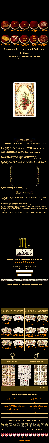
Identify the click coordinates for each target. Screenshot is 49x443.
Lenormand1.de (38, 409)
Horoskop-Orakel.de (14, 399)
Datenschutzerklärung (27, 437)
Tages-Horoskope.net (38, 402)
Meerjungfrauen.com (38, 412)
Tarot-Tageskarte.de (38, 399)
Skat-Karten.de (38, 406)
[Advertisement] (24, 10)
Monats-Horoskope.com (14, 402)
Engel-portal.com (14, 412)
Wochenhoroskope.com (14, 406)
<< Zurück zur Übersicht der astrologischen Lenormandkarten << (16, 215)
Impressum (18, 437)
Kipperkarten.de (14, 409)
